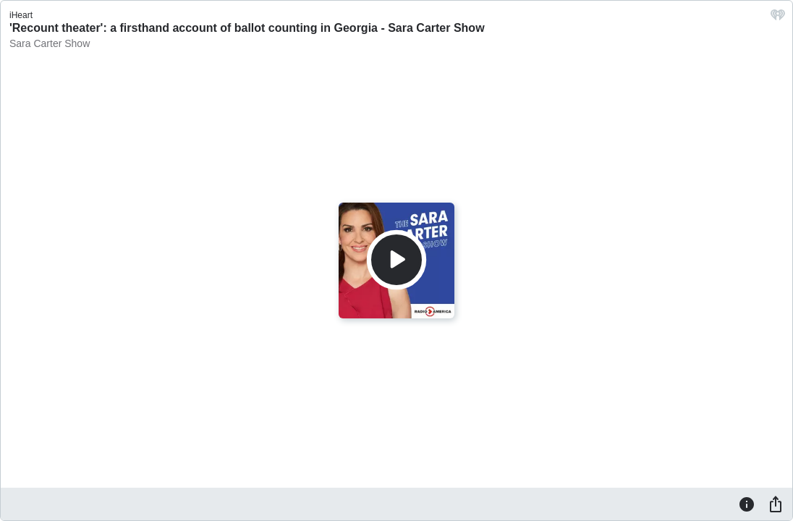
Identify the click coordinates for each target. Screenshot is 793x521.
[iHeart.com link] (778, 18)
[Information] (746, 503)
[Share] (775, 503)
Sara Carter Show (49, 43)
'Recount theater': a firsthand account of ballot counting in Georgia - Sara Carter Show (247, 28)
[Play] (396, 259)
